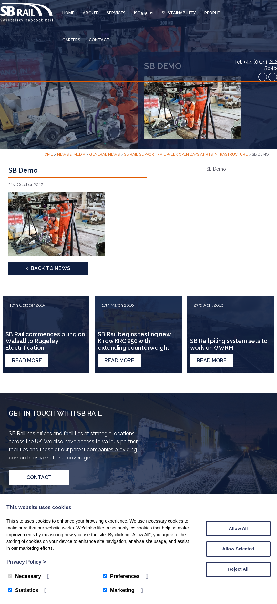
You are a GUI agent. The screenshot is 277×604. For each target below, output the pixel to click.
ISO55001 (143, 12)
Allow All (238, 528)
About (90, 12)
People (212, 12)
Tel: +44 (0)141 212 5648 (255, 65)
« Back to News (48, 268)
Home (68, 12)
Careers (71, 39)
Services (116, 12)
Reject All (238, 569)
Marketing (119, 590)
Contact (99, 39)
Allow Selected (238, 548)
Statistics (23, 590)
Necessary (24, 576)
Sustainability (179, 12)
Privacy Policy (26, 562)
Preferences (121, 576)
